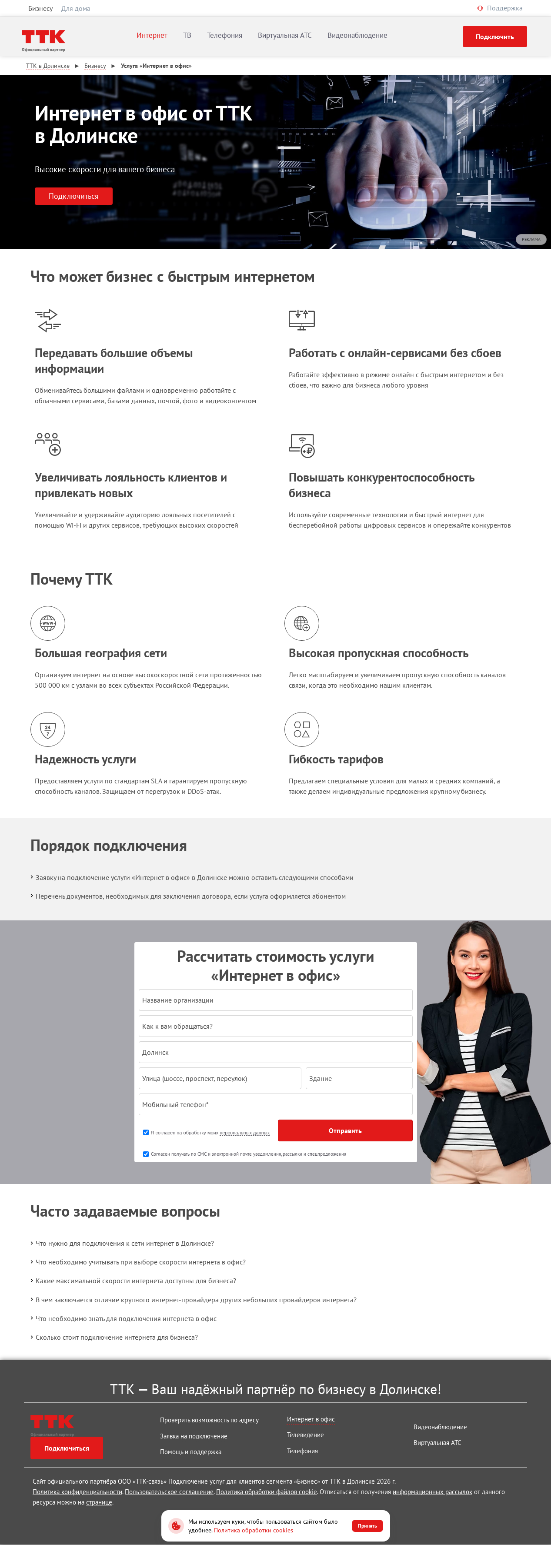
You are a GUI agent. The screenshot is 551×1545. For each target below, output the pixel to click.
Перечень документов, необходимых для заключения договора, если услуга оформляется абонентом (187, 895)
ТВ (187, 35)
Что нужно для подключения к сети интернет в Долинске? (121, 1243)
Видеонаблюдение (357, 35)
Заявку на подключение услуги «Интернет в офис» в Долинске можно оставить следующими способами (191, 877)
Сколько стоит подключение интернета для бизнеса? (113, 1337)
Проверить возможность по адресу (209, 1420)
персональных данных (245, 1132)
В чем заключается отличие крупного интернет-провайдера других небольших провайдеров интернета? (192, 1299)
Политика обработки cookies (253, 1530)
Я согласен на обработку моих (210, 1133)
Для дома (75, 8)
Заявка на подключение (193, 1436)
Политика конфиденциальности (77, 1492)
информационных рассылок (432, 1492)
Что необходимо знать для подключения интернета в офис (122, 1318)
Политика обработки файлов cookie (266, 1492)
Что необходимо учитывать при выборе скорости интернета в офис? (137, 1261)
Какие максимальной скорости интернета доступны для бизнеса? (132, 1280)
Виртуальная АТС (285, 35)
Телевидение (305, 1435)
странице (99, 1502)
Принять (367, 1525)
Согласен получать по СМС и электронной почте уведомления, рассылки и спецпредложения (248, 1154)
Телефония (224, 35)
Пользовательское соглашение (169, 1492)
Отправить (345, 1130)
